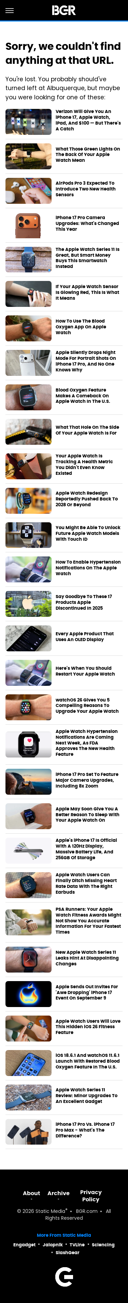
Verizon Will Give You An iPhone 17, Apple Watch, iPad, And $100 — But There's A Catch (88, 120)
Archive (58, 1193)
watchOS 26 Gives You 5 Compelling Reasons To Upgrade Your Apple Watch (87, 705)
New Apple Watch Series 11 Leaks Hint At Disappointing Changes (87, 958)
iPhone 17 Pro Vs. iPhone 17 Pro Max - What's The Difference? (85, 1130)
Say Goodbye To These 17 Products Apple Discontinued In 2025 (84, 602)
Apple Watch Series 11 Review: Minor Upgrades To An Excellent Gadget (86, 1095)
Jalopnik (53, 1245)
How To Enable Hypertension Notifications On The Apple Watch (88, 568)
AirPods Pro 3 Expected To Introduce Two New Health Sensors (86, 189)
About (31, 1193)
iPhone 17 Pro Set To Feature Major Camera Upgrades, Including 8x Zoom (87, 780)
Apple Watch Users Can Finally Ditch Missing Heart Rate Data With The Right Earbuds (86, 883)
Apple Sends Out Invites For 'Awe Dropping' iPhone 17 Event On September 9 (87, 992)
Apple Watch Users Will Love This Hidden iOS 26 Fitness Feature (88, 1027)
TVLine (77, 1245)
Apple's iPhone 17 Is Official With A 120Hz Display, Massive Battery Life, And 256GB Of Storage (86, 849)
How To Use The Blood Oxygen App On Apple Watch (81, 327)
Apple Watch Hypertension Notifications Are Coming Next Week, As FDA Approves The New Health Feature (87, 743)
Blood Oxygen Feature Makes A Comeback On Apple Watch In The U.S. (83, 396)
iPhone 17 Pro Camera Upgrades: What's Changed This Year (87, 223)
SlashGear (68, 1253)
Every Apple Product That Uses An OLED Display (85, 636)
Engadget (24, 1245)
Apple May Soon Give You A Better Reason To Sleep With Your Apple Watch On (87, 814)
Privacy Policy (91, 1196)
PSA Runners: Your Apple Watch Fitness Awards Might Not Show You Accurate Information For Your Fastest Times (88, 921)
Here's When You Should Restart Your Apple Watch (85, 671)
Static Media (50, 1212)
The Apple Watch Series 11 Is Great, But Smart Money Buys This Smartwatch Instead (87, 258)
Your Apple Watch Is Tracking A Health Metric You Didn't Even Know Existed (84, 464)
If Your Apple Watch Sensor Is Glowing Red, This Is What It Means (87, 292)
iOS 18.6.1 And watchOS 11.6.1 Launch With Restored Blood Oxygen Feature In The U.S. (88, 1061)
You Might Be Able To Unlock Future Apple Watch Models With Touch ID (88, 533)
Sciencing (103, 1245)
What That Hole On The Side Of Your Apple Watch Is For (87, 430)
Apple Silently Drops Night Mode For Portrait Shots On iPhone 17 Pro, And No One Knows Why (86, 361)
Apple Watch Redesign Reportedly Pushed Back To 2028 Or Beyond (87, 499)
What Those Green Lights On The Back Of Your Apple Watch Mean (88, 155)
